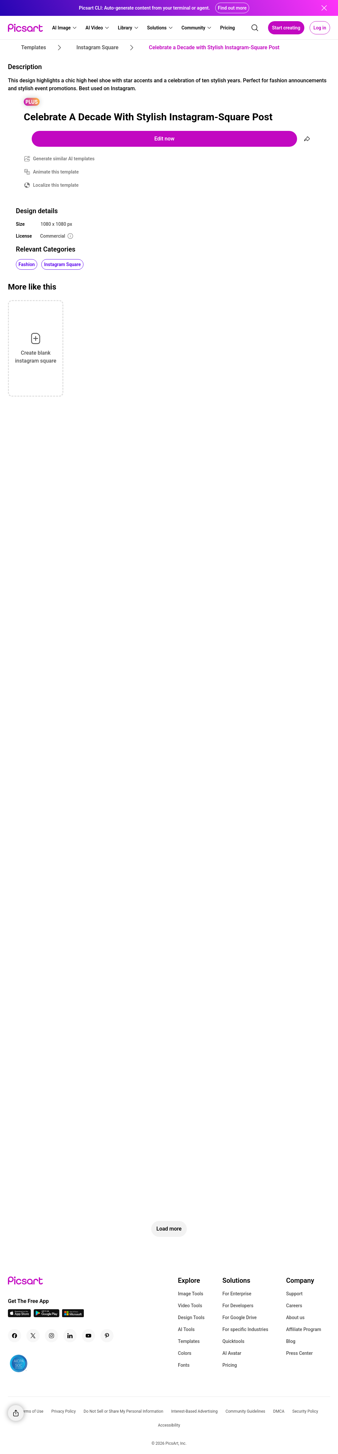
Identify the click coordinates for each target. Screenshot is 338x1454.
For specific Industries (245, 1329)
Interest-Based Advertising (194, 1411)
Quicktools (233, 1341)
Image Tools (190, 1293)
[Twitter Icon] (33, 1335)
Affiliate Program (303, 1329)
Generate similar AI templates (64, 158)
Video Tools (190, 1305)
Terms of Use (31, 1411)
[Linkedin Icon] (70, 1335)
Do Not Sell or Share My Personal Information (123, 1411)
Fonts (183, 1365)
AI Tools (186, 1329)
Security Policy (305, 1411)
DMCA (279, 1411)
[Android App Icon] (46, 1315)
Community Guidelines (245, 1411)
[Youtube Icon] (88, 1335)
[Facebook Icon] (14, 1335)
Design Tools (191, 1317)
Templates (189, 1341)
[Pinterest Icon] (107, 1335)
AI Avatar (231, 1353)
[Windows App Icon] (73, 1315)
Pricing (229, 1365)
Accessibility (169, 1425)
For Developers (238, 1305)
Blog (290, 1341)
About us (295, 1317)
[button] (64, 27)
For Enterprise (237, 1293)
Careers (294, 1305)
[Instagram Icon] (51, 1335)
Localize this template (56, 185)
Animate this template (56, 172)
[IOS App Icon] (19, 1315)
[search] (255, 28)
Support (294, 1293)
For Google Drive (239, 1317)
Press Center (299, 1353)
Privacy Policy (63, 1411)
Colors (184, 1353)
